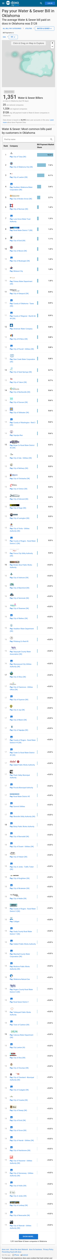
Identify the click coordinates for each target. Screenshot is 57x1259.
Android (25, 1255)
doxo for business (35, 1249)
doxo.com (5, 1249)
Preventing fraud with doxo (11, 1252)
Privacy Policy (48, 1249)
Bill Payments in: (8, 33)
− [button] (52, 47)
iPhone (16, 1255)
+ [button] (52, 43)
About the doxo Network (19, 1249)
